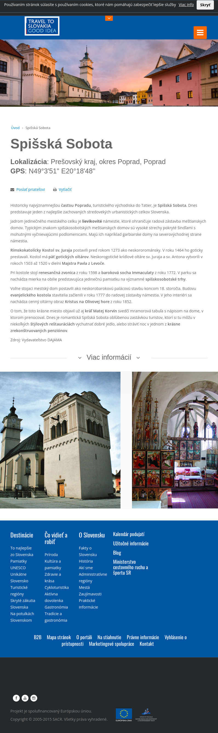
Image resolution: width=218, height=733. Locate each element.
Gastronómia (56, 607)
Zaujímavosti (90, 594)
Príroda (51, 554)
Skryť (205, 4)
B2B (37, 637)
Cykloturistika (57, 587)
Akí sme (86, 567)
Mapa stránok (59, 637)
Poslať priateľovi (30, 189)
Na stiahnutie (109, 637)
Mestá (84, 587)
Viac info (186, 4)
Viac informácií (109, 357)
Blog (117, 552)
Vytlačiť (65, 189)
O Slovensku (92, 534)
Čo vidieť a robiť (56, 538)
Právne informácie (143, 637)
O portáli (84, 637)
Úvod (15, 127)
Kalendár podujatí (128, 533)
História (86, 561)
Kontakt (147, 643)
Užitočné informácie (131, 543)
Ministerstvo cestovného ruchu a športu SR (130, 567)
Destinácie (21, 534)
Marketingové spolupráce (111, 643)
